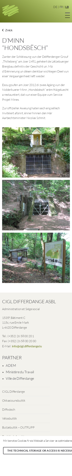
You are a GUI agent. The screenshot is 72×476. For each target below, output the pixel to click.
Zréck (7, 30)
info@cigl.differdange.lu (27, 346)
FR (61, 7)
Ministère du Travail (20, 372)
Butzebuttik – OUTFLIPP (18, 427)
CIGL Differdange (13, 391)
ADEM (11, 365)
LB (67, 7)
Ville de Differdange (20, 378)
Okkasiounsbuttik (13, 400)
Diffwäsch (8, 409)
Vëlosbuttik (9, 418)
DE (55, 7)
